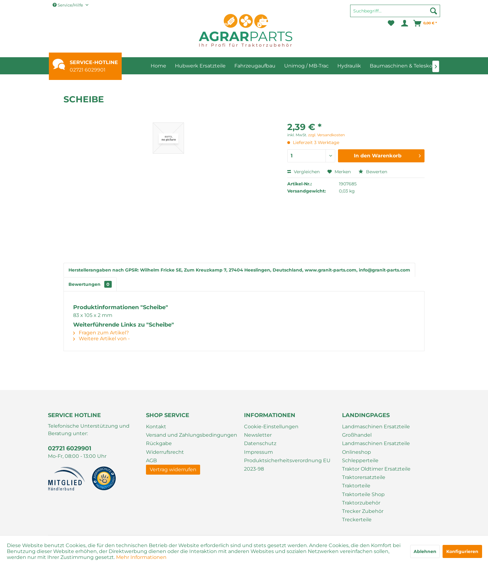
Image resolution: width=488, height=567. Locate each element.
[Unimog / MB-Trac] (306, 65)
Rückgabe (159, 443)
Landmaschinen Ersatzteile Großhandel (376, 431)
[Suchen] (433, 11)
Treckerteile (357, 520)
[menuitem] (395, 14)
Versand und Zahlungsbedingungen (191, 435)
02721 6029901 (88, 70)
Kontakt (156, 427)
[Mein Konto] (404, 23)
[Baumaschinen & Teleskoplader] (409, 65)
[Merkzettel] (391, 23)
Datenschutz (260, 443)
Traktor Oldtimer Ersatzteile (376, 469)
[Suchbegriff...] (395, 11)
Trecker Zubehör (362, 511)
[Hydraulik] (349, 65)
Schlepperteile (360, 460)
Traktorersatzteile (363, 477)
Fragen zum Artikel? (101, 333)
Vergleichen (303, 171)
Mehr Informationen (141, 557)
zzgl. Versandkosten (326, 134)
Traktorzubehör (361, 503)
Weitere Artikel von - (101, 339)
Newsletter (258, 435)
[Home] (158, 65)
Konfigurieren (462, 551)
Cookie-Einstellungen (271, 427)
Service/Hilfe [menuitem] (68, 4)
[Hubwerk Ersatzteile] (200, 65)
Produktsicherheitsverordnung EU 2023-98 (287, 465)
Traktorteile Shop (363, 494)
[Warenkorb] (425, 23)
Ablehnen (425, 551)
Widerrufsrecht (165, 452)
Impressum (258, 452)
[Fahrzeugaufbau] (255, 65)
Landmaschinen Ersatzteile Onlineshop (376, 447)
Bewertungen (90, 284)
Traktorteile (356, 486)
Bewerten (373, 171)
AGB (151, 460)
